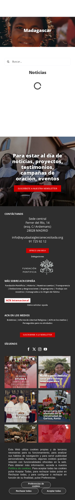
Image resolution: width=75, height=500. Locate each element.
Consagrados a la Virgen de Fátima (42, 291)
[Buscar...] (37, 61)
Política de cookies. (20, 468)
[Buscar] (8, 61)
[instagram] (39, 349)
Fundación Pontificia (15, 285)
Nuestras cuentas (45, 285)
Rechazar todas (23, 491)
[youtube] (45, 349)
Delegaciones (37, 256)
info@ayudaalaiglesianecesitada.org (37, 237)
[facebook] (28, 349)
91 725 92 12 (37, 241)
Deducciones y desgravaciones (23, 288)
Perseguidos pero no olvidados (37, 323)
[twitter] (34, 349)
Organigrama (47, 288)
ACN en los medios (57, 320)
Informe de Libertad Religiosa (32, 320)
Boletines (11, 320)
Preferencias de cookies (36, 484)
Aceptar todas (54, 491)
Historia (31, 285)
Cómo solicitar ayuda (37, 305)
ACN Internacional (17, 300)
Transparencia (63, 285)
